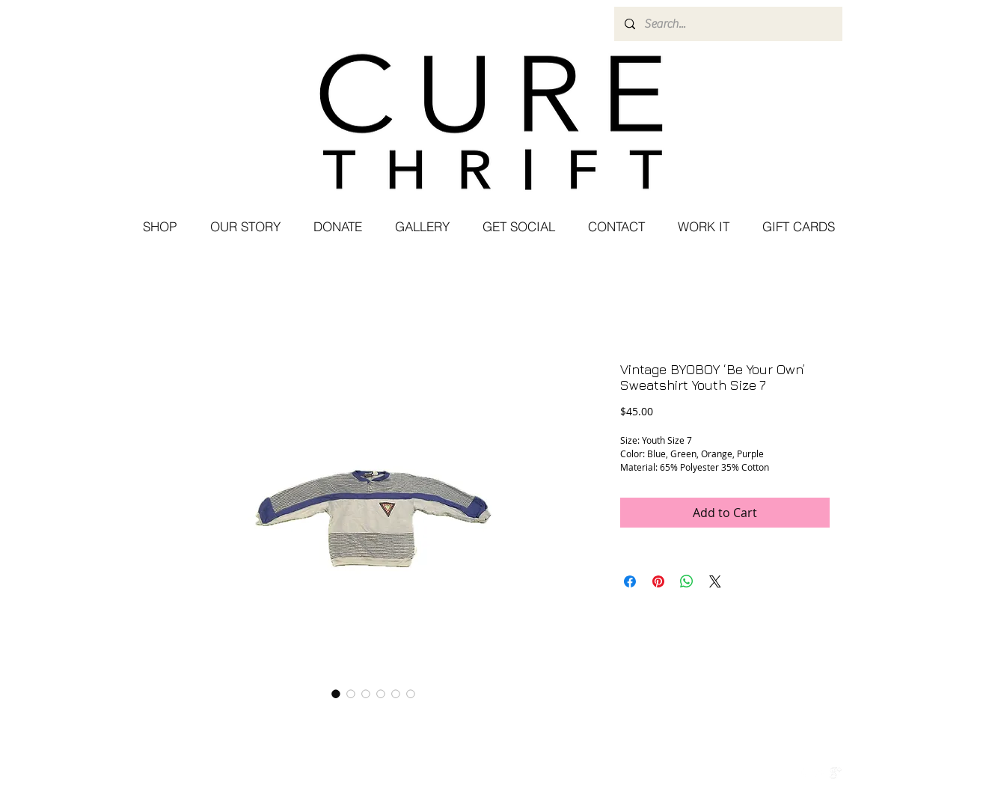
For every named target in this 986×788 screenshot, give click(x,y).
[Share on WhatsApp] (687, 581)
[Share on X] (715, 581)
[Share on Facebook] (630, 581)
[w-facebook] (804, 773)
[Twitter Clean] (820, 773)
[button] (518, 227)
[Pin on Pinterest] (658, 581)
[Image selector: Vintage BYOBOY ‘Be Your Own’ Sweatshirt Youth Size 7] (335, 693)
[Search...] (727, 24)
